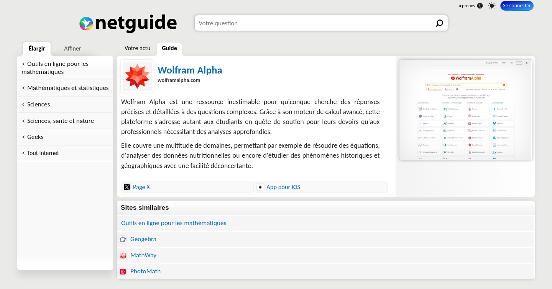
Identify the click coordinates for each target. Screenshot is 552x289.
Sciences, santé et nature (60, 121)
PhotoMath (140, 271)
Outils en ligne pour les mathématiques (55, 68)
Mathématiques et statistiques (68, 88)
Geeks (35, 137)
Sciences (38, 104)
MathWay (137, 255)
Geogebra (137, 239)
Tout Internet (43, 153)
